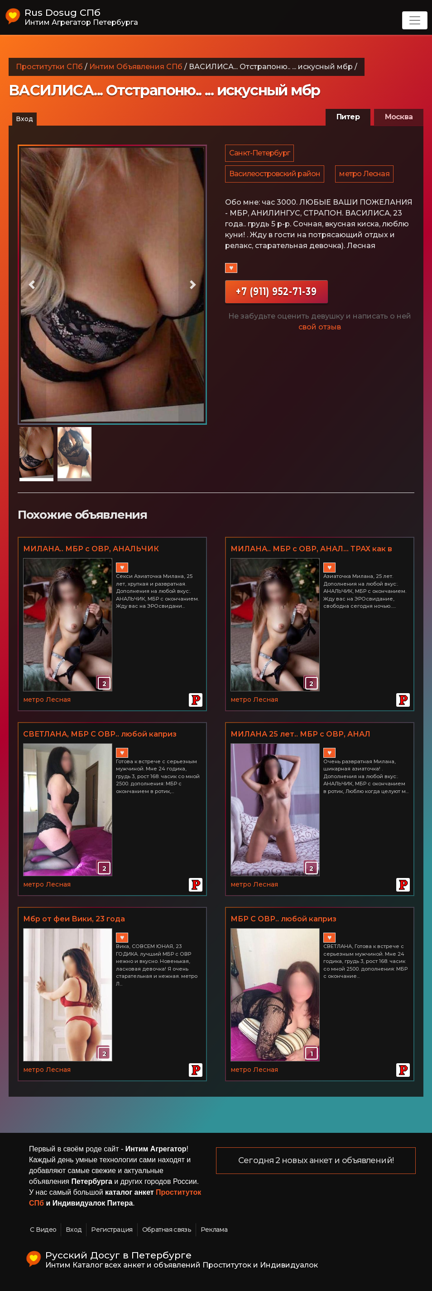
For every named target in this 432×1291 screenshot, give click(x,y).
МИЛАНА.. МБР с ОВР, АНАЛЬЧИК (91, 549)
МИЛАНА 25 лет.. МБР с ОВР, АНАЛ (300, 734)
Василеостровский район (275, 178)
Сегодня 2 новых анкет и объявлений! (316, 1161)
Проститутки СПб (49, 66)
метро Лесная (365, 178)
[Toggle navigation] (414, 20)
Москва (399, 117)
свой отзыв (319, 332)
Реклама (214, 1229)
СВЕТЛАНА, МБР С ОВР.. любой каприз (100, 734)
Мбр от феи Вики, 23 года (74, 919)
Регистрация (111, 1229)
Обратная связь (166, 1229)
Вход (24, 119)
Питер (348, 117)
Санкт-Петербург (260, 154)
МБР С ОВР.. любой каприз (283, 919)
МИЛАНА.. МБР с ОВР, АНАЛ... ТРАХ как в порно (311, 549)
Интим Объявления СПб (135, 66)
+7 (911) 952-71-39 (276, 296)
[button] (32, 284)
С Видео (43, 1229)
